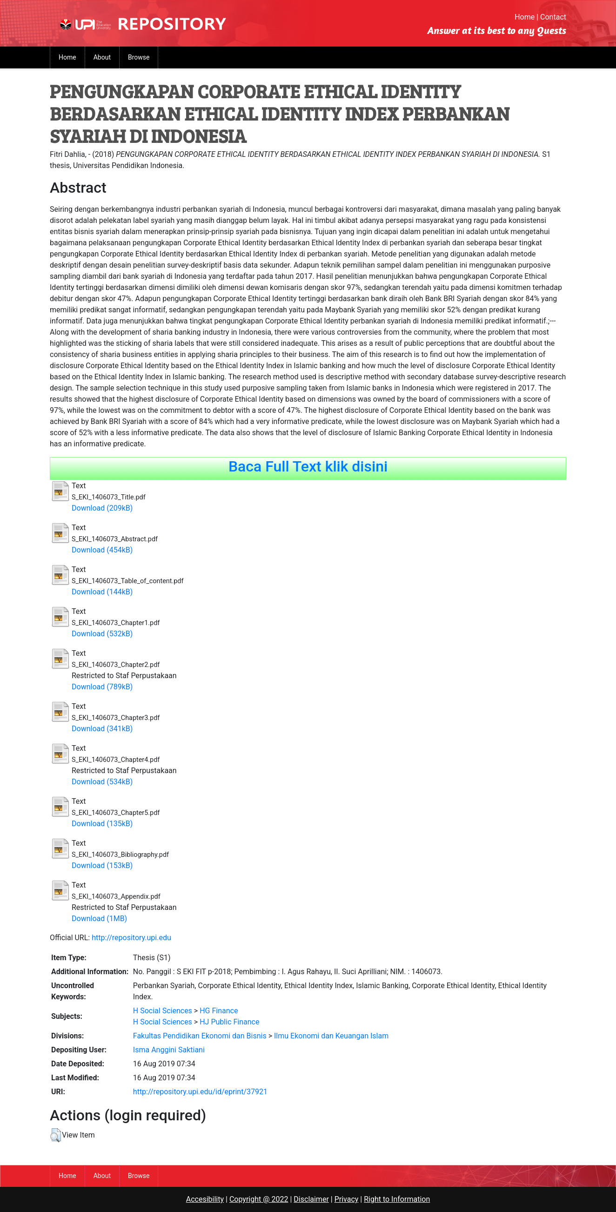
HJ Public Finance (229, 1021)
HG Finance (219, 1010)
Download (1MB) (99, 918)
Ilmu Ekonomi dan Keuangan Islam (331, 1035)
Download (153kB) (102, 865)
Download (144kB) (102, 591)
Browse (138, 57)
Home (525, 17)
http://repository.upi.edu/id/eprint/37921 (200, 1091)
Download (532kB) (102, 633)
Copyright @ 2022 (258, 1199)
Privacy (347, 1199)
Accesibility (205, 1199)
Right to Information (397, 1199)
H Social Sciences (162, 1010)
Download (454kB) (102, 549)
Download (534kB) (102, 781)
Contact (553, 17)
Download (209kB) (102, 508)
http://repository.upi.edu (131, 937)
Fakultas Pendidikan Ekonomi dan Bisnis (200, 1035)
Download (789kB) (102, 686)
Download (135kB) (102, 823)
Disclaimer (311, 1199)
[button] (55, 1135)
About (102, 57)
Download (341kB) (102, 728)
